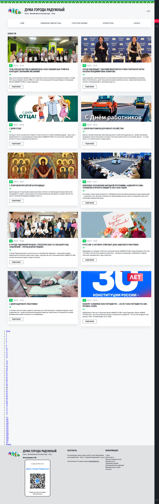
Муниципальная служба (113, 467)
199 (7, 421)
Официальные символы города (51, 23)
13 (7, 354)
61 (7, 389)
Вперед (8, 444)
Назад (8, 331)
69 (7, 404)
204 (7, 430)
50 (7, 370)
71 (7, 407)
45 (7, 361)
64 (7, 395)
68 (7, 402)
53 (7, 375)
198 (7, 420)
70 (7, 405)
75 (7, 414)
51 (6, 372)
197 (7, 418)
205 (7, 432)
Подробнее (16, 87)
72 (7, 409)
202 (7, 427)
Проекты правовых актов (113, 459)
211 (7, 443)
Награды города (108, 23)
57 (7, 382)
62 (7, 391)
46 (7, 363)
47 (7, 365)
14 (7, 356)
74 (7, 412)
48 (7, 366)
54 (7, 377)
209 (7, 439)
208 (7, 437)
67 (7, 400)
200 (7, 423)
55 (7, 379)
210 (7, 441)
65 (7, 397)
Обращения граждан (112, 463)
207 (7, 436)
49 (7, 368)
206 (7, 434)
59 (7, 386)
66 (7, 398)
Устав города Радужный (79, 23)
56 (7, 381)
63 (7, 393)
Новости (157, 21)
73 (7, 411)
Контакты (137, 23)
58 (7, 384)
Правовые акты (110, 461)
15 (7, 358)
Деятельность (110, 457)
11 (6, 351)
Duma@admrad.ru (94, 461)
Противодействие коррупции (115, 465)
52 (7, 374)
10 (7, 349)
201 (7, 425)
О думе (22, 23)
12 (7, 352)
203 (7, 428)
